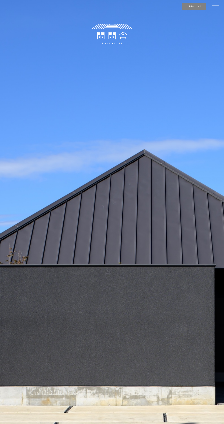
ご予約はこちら (194, 6)
